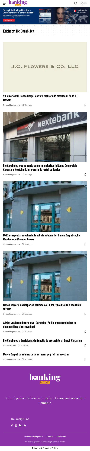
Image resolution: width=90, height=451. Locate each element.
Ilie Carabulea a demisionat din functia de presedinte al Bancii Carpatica (42, 340)
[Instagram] (16, 426)
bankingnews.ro (13, 105)
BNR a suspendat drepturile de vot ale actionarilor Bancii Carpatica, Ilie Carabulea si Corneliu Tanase (41, 237)
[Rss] (25, 426)
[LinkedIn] (20, 426)
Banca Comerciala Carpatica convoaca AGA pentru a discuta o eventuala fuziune (42, 307)
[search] (76, 3)
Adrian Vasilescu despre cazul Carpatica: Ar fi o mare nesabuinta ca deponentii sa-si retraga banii (39, 325)
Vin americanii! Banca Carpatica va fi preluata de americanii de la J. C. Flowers (41, 98)
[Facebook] (12, 426)
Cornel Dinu (11, 345)
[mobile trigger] (6, 3)
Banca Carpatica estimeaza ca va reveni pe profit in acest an (36, 354)
